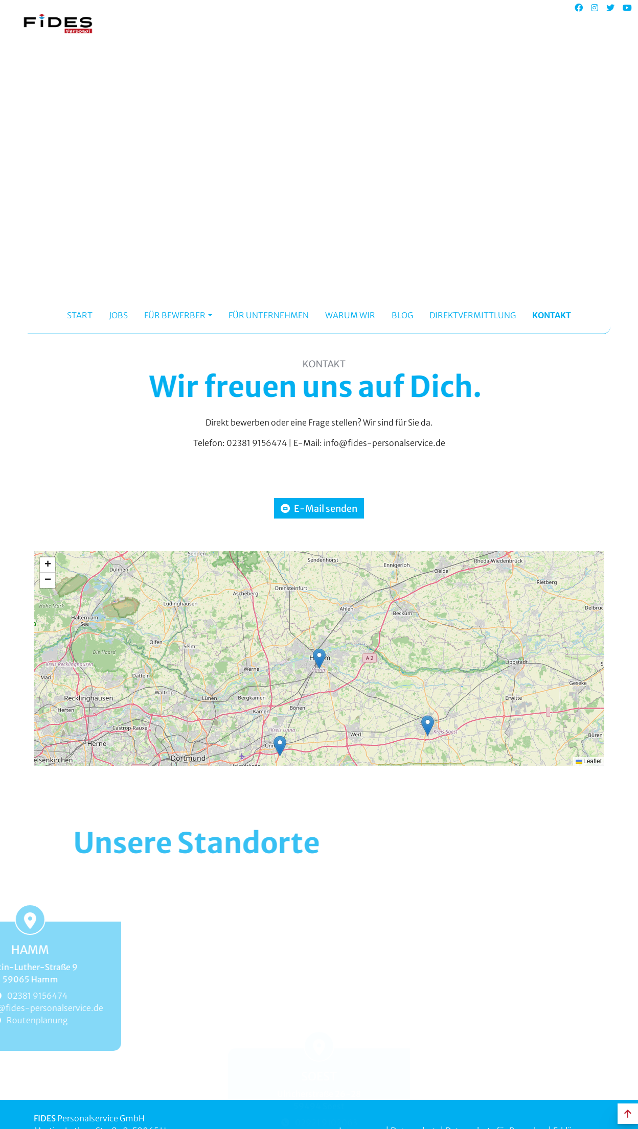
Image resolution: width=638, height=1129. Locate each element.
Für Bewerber (175, 315)
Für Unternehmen (269, 315)
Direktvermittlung (472, 315)
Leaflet (589, 760)
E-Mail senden (319, 508)
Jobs (118, 315)
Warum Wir (350, 315)
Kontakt (551, 315)
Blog (402, 315)
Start (80, 315)
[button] (319, 657)
